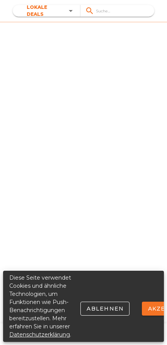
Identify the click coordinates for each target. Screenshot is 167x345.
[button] (51, 11)
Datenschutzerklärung (39, 334)
